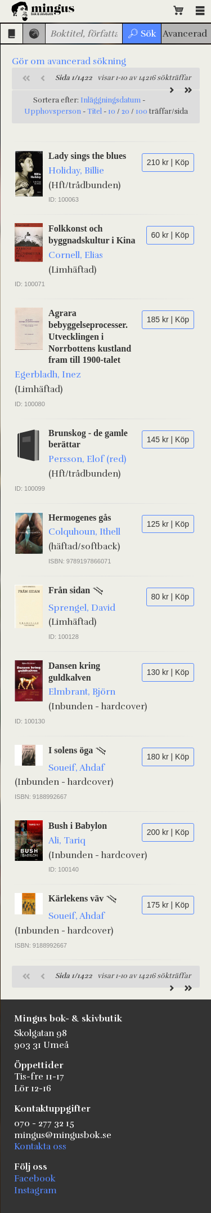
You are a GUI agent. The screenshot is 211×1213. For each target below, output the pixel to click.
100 (141, 111)
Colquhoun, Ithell (84, 531)
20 (125, 111)
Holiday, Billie (76, 170)
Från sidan (69, 590)
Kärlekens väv (76, 898)
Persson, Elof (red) (87, 459)
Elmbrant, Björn (81, 691)
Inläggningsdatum (110, 100)
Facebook (35, 1178)
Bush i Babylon (77, 825)
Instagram (35, 1190)
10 (111, 111)
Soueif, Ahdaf (76, 768)
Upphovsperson (52, 111)
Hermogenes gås (79, 517)
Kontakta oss (40, 1146)
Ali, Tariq (67, 840)
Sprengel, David (81, 608)
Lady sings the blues (87, 156)
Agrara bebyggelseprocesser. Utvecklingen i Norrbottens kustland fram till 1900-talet (89, 336)
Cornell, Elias (75, 255)
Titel (94, 111)
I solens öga (70, 750)
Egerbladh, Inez (48, 374)
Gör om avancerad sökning (69, 61)
